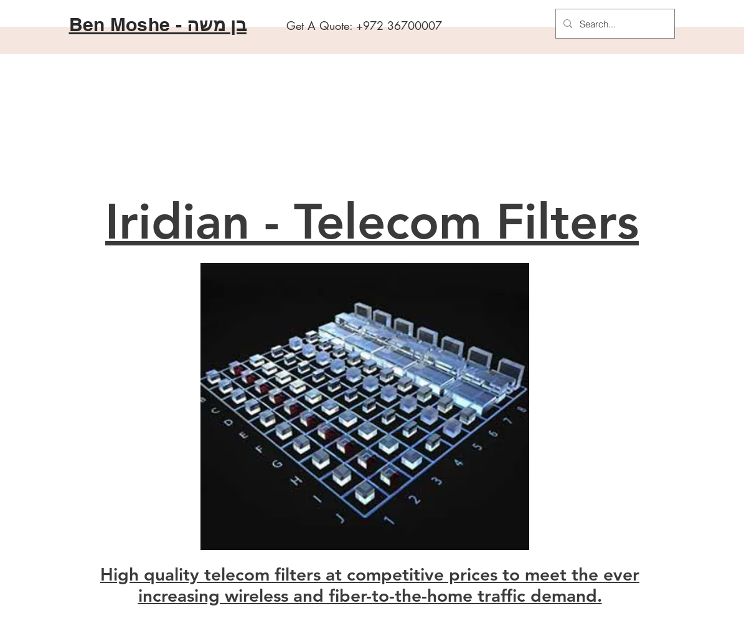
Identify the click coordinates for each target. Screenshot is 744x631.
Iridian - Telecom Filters (372, 221)
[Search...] (614, 23)
